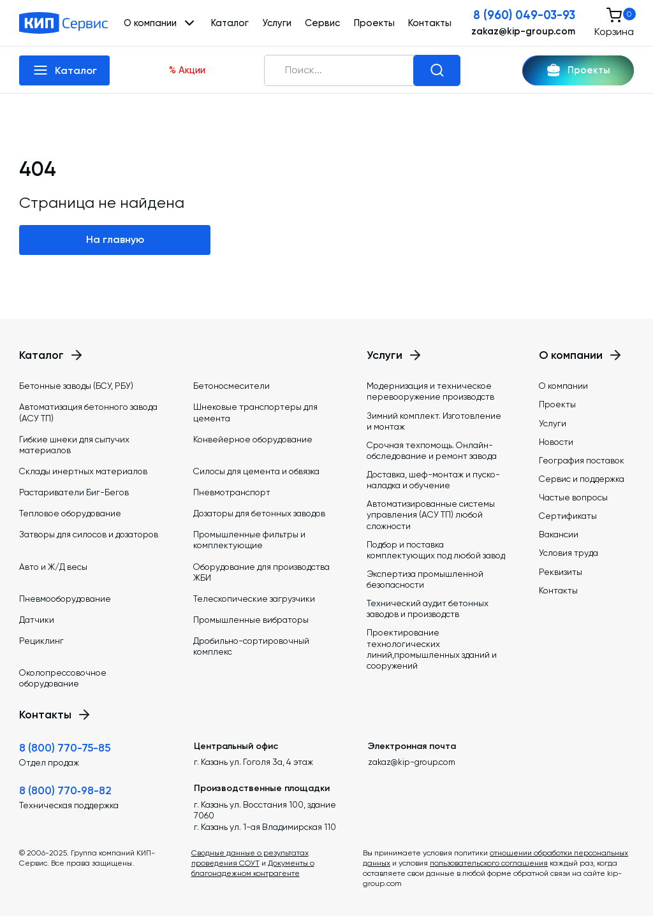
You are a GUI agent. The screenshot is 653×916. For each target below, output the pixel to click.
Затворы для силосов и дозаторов (88, 534)
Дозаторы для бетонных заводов (259, 513)
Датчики (36, 619)
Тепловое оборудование (70, 513)
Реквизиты (560, 572)
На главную (115, 239)
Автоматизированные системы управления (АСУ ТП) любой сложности (431, 514)
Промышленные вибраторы (251, 619)
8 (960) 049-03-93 (524, 15)
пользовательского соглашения (489, 863)
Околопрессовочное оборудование (62, 677)
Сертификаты (568, 516)
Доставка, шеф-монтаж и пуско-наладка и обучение (433, 479)
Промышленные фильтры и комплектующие (249, 539)
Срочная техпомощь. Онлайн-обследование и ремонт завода (432, 450)
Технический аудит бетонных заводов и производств (427, 608)
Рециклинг (41, 641)
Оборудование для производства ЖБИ (261, 572)
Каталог (230, 23)
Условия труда (568, 553)
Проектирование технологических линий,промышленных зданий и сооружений (432, 648)
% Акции (187, 70)
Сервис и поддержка (581, 479)
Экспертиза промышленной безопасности (425, 579)
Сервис (322, 23)
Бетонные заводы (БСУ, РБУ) (76, 386)
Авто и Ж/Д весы (53, 567)
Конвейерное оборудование (252, 439)
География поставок (581, 460)
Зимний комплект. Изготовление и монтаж (434, 421)
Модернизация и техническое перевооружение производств (430, 391)
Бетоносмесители (231, 386)
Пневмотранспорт (231, 492)
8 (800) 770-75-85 (64, 747)
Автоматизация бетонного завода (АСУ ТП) (88, 412)
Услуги (276, 23)
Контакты (429, 23)
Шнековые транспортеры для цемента (255, 412)
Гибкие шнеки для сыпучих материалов (74, 444)
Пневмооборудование (65, 598)
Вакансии (558, 534)
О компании (563, 386)
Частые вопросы (573, 497)
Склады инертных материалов (83, 471)
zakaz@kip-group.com (523, 31)
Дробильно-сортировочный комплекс (251, 646)
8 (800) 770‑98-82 (65, 790)
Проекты (374, 23)
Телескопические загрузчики (254, 598)
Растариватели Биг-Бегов (74, 492)
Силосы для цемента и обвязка (256, 471)
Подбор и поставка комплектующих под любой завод (436, 549)
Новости (556, 442)
